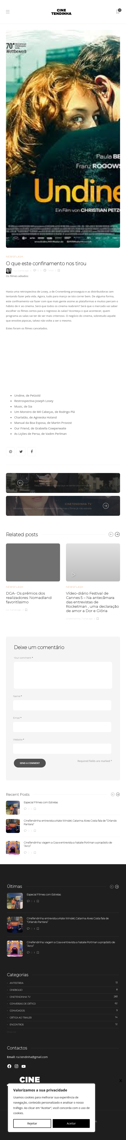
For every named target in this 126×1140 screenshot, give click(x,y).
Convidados (64, 1010)
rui (15, 270)
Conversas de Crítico (64, 1003)
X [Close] (120, 1080)
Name (17, 696)
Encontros (64, 1024)
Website (18, 739)
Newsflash (14, 256)
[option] (33, 577)
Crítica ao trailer (64, 1017)
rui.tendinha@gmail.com (32, 1057)
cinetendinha (73, 618)
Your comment (23, 657)
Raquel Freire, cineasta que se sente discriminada (62, 485)
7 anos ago (87, 618)
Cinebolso (64, 989)
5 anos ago (23, 270)
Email (17, 717)
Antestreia (64, 982)
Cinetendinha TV (78, 504)
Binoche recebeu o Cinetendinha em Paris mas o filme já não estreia (52, 508)
